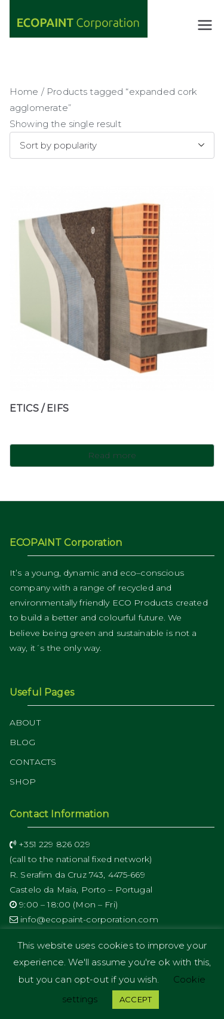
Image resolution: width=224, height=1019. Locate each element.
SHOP (23, 781)
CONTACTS (33, 761)
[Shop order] (112, 145)
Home (24, 91)
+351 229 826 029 (50, 844)
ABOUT (25, 722)
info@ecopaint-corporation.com (84, 919)
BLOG (23, 742)
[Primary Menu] (204, 25)
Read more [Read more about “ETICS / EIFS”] (112, 455)
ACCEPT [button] (135, 999)
